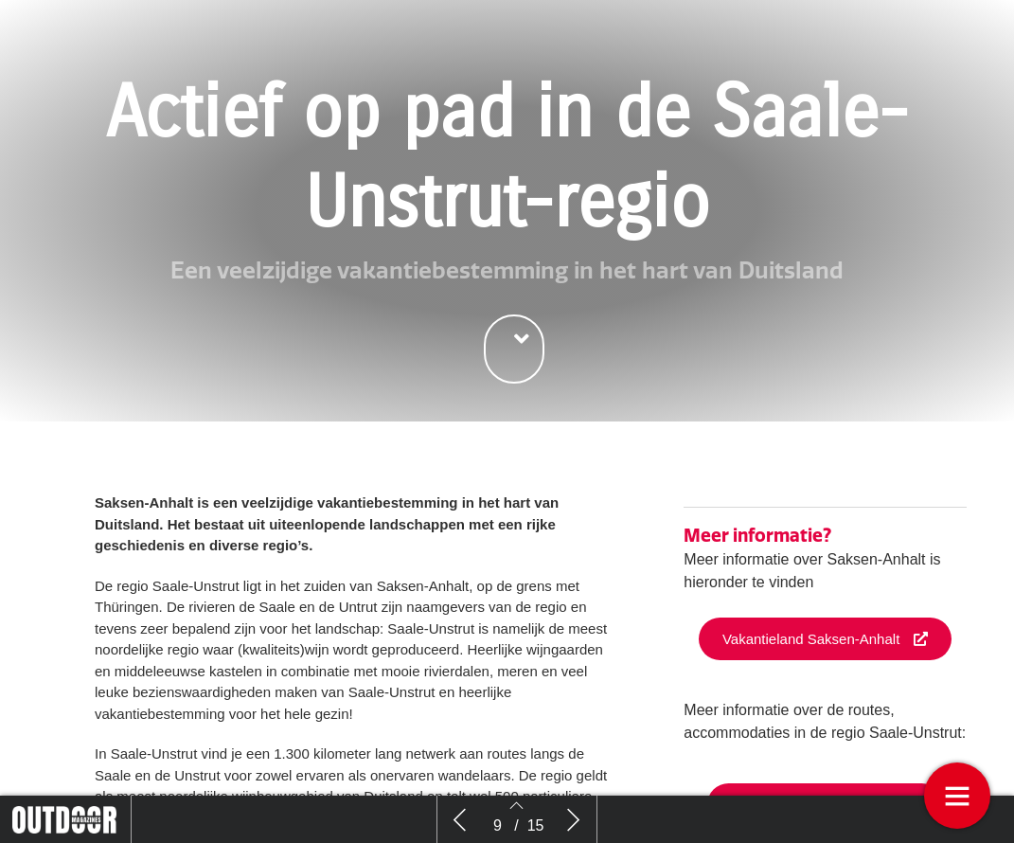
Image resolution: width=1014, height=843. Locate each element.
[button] (514, 349)
